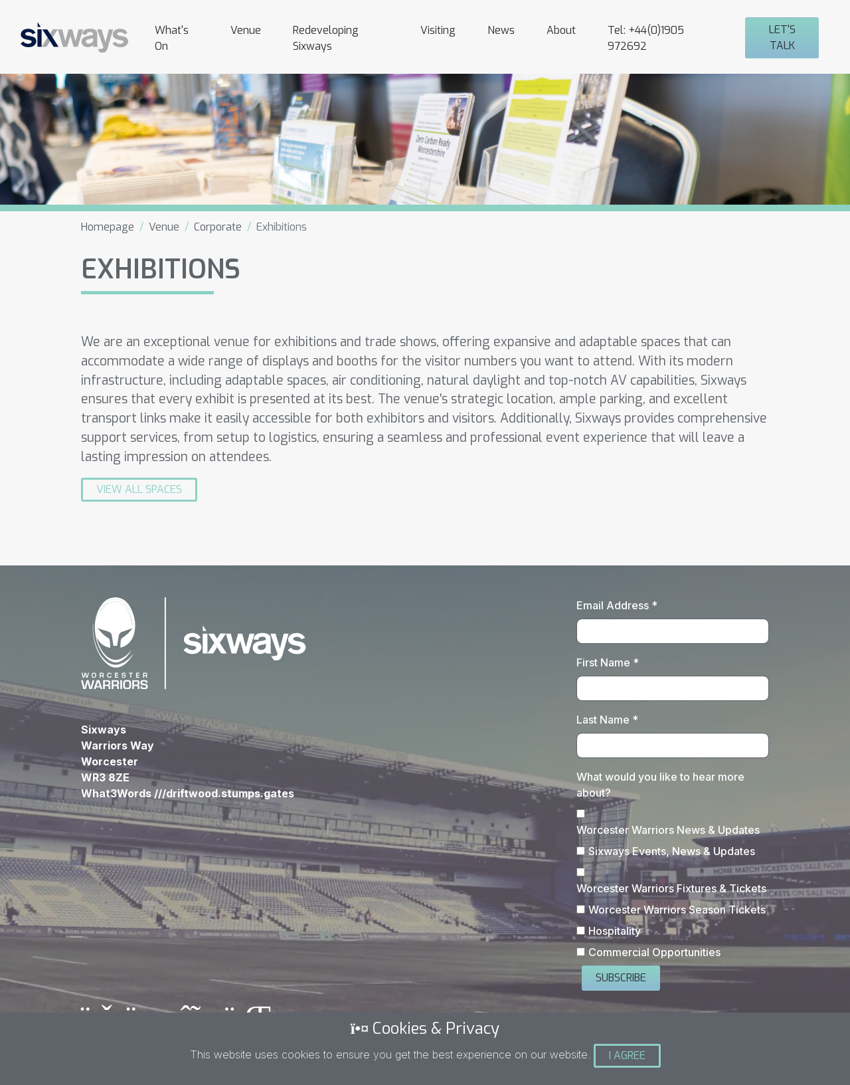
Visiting (438, 30)
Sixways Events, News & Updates (671, 851)
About (561, 30)
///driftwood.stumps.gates (224, 793)
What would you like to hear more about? (660, 784)
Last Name (607, 719)
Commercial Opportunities (654, 952)
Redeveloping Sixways (326, 38)
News (501, 30)
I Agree (627, 1055)
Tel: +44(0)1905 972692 (646, 38)
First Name (607, 662)
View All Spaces (139, 489)
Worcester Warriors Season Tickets (677, 909)
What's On (172, 38)
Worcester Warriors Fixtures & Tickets (671, 888)
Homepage (107, 227)
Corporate (218, 227)
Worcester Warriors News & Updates (668, 830)
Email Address (616, 605)
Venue (245, 30)
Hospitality (614, 930)
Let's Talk (782, 37)
